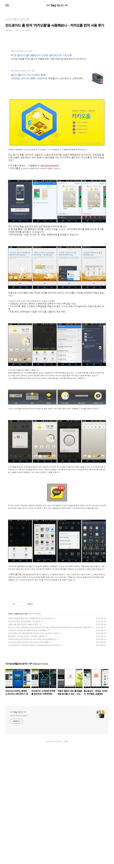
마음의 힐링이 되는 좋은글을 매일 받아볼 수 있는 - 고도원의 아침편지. (33, 702)
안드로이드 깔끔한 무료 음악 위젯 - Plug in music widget (28, 711)
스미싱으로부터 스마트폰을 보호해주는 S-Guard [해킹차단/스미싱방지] (34, 714)
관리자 (66, 810)
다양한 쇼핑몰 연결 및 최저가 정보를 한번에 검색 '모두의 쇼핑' (30, 687)
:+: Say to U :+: (57, 5)
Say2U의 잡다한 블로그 (19, 784)
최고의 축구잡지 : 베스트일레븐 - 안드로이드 (24, 690)
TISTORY (58, 810)
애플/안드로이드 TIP (20, 682)
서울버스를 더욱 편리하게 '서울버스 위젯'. (23, 693)
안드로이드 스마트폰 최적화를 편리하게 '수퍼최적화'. (27, 699)
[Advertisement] (57, 67)
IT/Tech (10, 682)
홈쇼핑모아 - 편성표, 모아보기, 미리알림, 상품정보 (26, 705)
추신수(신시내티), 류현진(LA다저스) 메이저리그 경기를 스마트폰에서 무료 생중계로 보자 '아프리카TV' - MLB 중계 (49, 696)
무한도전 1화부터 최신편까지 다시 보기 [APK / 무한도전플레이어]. (32, 708)
